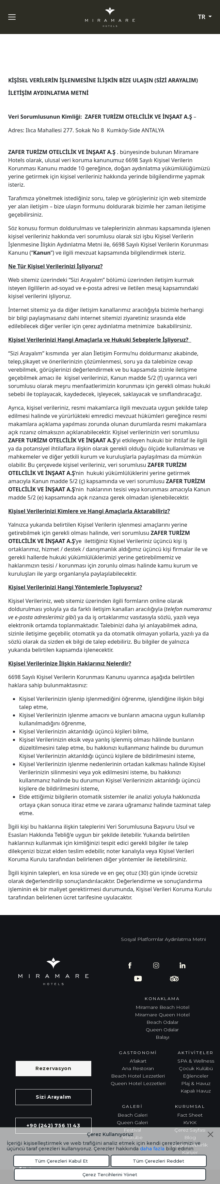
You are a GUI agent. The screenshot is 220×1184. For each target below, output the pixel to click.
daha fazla (152, 1149)
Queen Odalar (162, 1030)
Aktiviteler (196, 1052)
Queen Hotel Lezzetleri (138, 1083)
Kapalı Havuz (195, 1091)
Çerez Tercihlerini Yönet (109, 1174)
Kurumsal (190, 1106)
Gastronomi (138, 1052)
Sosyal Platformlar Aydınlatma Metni (163, 939)
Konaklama (162, 998)
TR (202, 16)
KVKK (190, 1122)
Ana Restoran (138, 1068)
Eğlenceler (195, 1076)
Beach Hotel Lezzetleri (138, 1076)
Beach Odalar (162, 1022)
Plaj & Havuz (195, 1083)
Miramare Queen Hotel (162, 1015)
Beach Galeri (132, 1115)
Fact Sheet (190, 1115)
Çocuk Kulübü (196, 1068)
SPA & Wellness (195, 1061)
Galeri (132, 1106)
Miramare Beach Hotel (162, 1007)
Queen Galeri (132, 1122)
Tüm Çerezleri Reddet (158, 1161)
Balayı (162, 1037)
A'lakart (138, 1061)
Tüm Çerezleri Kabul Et (61, 1161)
